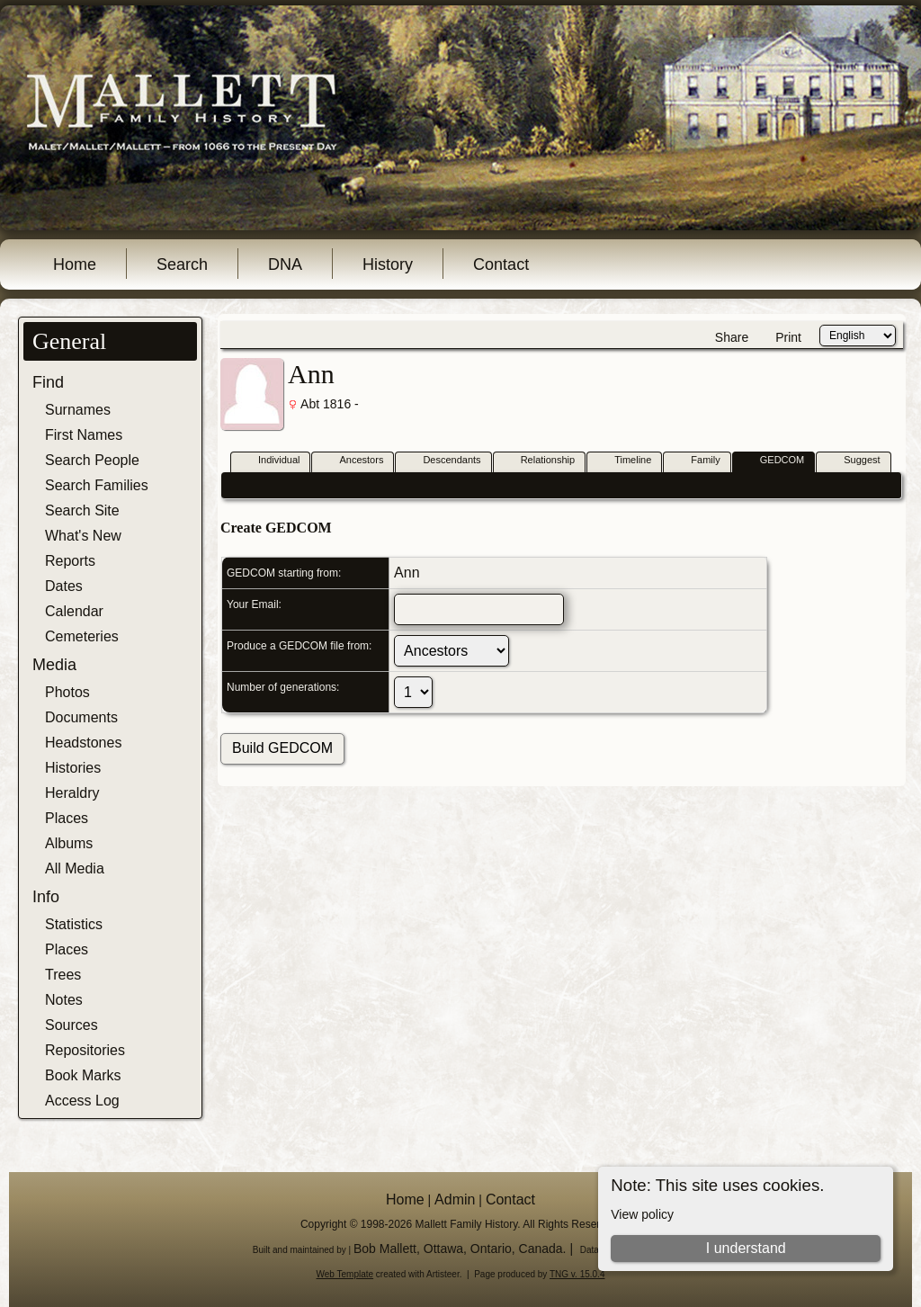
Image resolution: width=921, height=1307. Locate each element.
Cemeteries (82, 636)
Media (54, 665)
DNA (285, 264)
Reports (70, 560)
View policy (642, 1214)
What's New (83, 535)
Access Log (82, 1100)
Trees (63, 974)
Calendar (74, 611)
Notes (64, 999)
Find (48, 382)
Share (731, 337)
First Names (83, 435)
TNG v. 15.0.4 (577, 1274)
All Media (74, 868)
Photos (67, 692)
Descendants (443, 461)
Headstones (83, 742)
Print (788, 337)
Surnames (78, 409)
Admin (454, 1199)
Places (66, 818)
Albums (69, 843)
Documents (81, 717)
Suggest (853, 461)
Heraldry (72, 793)
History (387, 264)
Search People (92, 460)
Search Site (82, 510)
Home (74, 264)
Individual (271, 461)
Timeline (624, 461)
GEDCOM (774, 461)
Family (697, 461)
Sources (71, 1025)
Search (182, 264)
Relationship (540, 461)
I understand (746, 1248)
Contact (501, 264)
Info (45, 897)
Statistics (74, 924)
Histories (73, 767)
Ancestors (353, 461)
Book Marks (83, 1075)
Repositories (85, 1050)
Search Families (96, 485)
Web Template (345, 1274)
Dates (64, 586)
